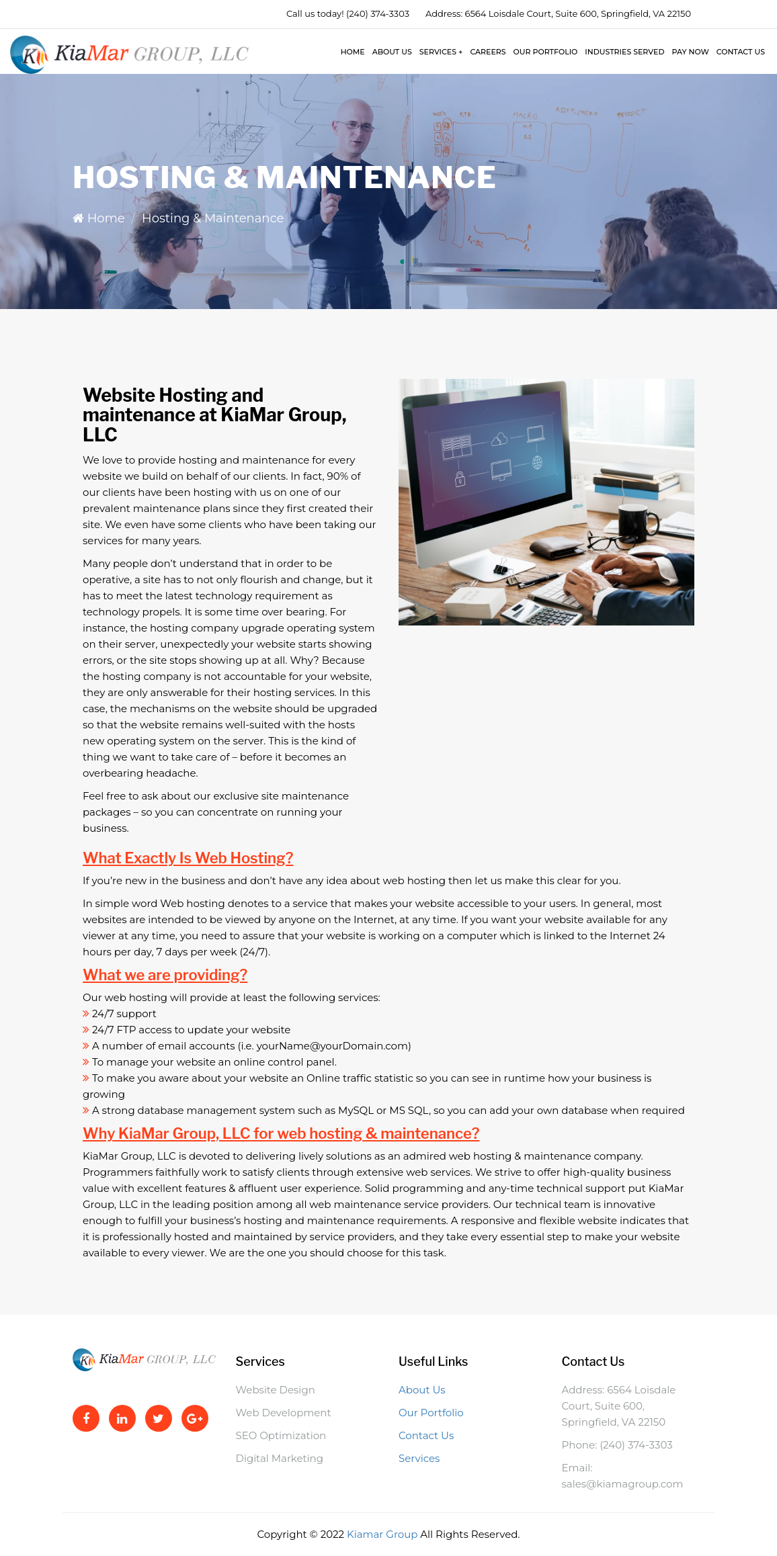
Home (353, 51)
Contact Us (741, 51)
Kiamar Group (383, 1534)
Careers (487, 51)
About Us (392, 51)
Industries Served (624, 51)
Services (441, 51)
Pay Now (689, 51)
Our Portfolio (546, 51)
